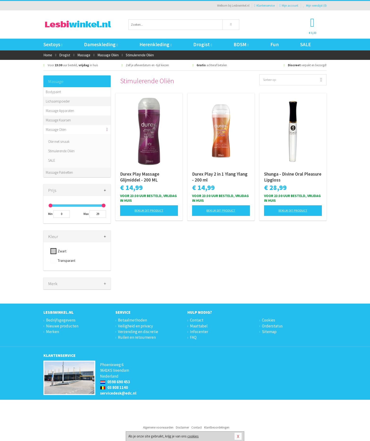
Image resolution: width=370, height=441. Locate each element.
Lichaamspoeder (58, 101)
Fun (274, 44)
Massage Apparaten (60, 110)
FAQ (193, 337)
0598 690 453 (115, 381)
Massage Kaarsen (58, 120)
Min (50, 214)
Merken (52, 331)
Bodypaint (53, 92)
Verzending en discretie (138, 331)
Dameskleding (101, 44)
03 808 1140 (114, 387)
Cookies (268, 320)
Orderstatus (272, 326)
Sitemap (269, 331)
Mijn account (288, 6)
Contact (196, 320)
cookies (193, 436)
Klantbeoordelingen (216, 427)
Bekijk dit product (149, 210)
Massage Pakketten (59, 172)
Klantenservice (264, 6)
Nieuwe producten (62, 326)
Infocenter (199, 331)
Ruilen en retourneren (137, 337)
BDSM (241, 44)
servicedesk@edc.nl (118, 393)
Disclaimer (182, 427)
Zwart (62, 251)
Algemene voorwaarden (158, 427)
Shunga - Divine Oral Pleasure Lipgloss (292, 177)
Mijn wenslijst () (315, 6)
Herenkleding (155, 44)
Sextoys (52, 44)
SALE (305, 44)
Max (86, 214)
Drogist (202, 44)
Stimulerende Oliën (61, 151)
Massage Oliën (56, 129)
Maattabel (199, 326)
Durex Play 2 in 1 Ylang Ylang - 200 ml (220, 177)
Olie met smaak (59, 141)
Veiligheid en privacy (135, 326)
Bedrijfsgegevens (61, 320)
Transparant (67, 260)
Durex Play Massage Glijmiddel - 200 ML (139, 177)
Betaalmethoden (132, 320)
